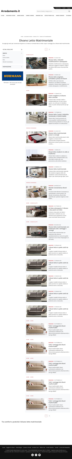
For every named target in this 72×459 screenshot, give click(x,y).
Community (58, 8)
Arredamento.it (18, 11)
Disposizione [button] (7, 66)
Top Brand (68, 15)
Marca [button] (5, 53)
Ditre (28, 90)
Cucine (2, 15)
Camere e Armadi (30, 15)
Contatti (56, 447)
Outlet (64, 8)
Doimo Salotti (30, 54)
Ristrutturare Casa (49, 15)
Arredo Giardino (60, 15)
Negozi (68, 8)
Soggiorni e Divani (10, 15)
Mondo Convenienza (31, 128)
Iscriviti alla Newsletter (64, 447)
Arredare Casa (39, 15)
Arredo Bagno (20, 15)
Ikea (4, 59)
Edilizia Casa (42, 447)
